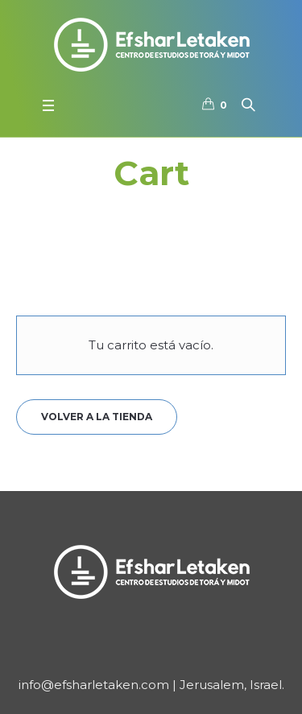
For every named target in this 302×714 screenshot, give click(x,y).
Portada (134, 209)
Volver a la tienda (96, 417)
